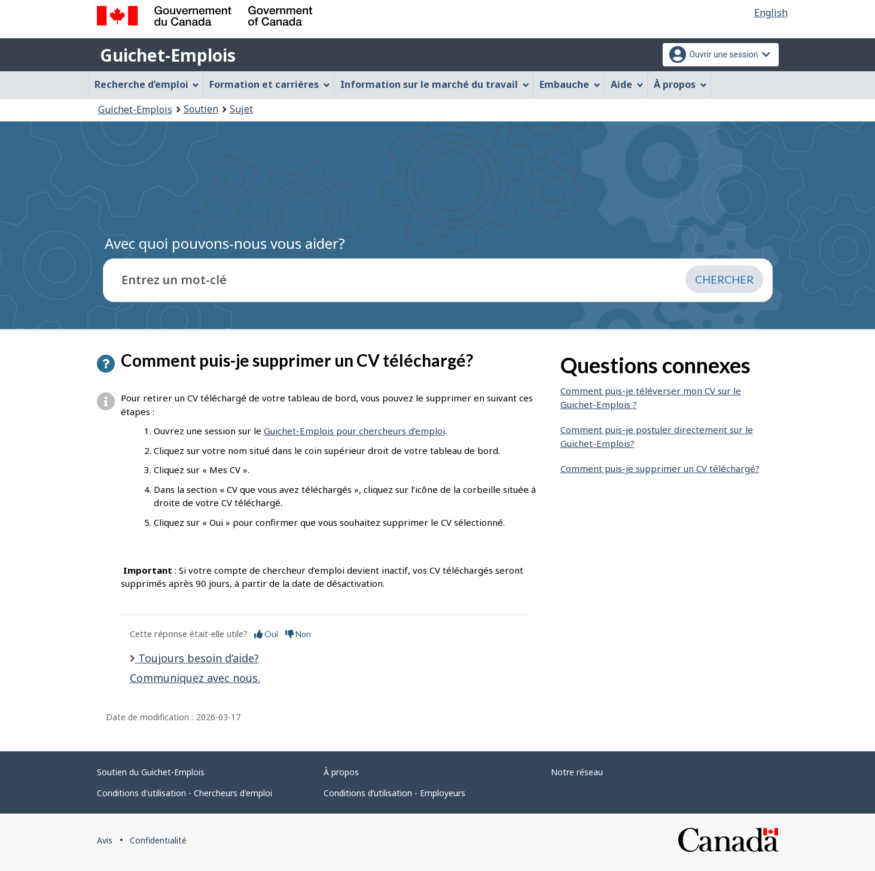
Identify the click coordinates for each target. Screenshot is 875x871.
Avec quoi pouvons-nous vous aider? (225, 243)
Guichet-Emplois (168, 55)
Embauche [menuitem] (569, 84)
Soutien (201, 108)
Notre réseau (577, 772)
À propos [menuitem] (680, 84)
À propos (341, 772)
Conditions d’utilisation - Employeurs (394, 793)
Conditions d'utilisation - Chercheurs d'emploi (184, 793)
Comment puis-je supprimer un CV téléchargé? (660, 468)
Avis (104, 840)
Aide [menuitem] (627, 84)
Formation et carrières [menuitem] (269, 84)
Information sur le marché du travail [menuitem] (434, 84)
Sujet (241, 108)
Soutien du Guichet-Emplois (151, 772)
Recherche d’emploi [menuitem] (147, 84)
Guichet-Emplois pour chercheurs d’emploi (354, 431)
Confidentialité (158, 840)
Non (298, 634)
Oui (266, 634)
